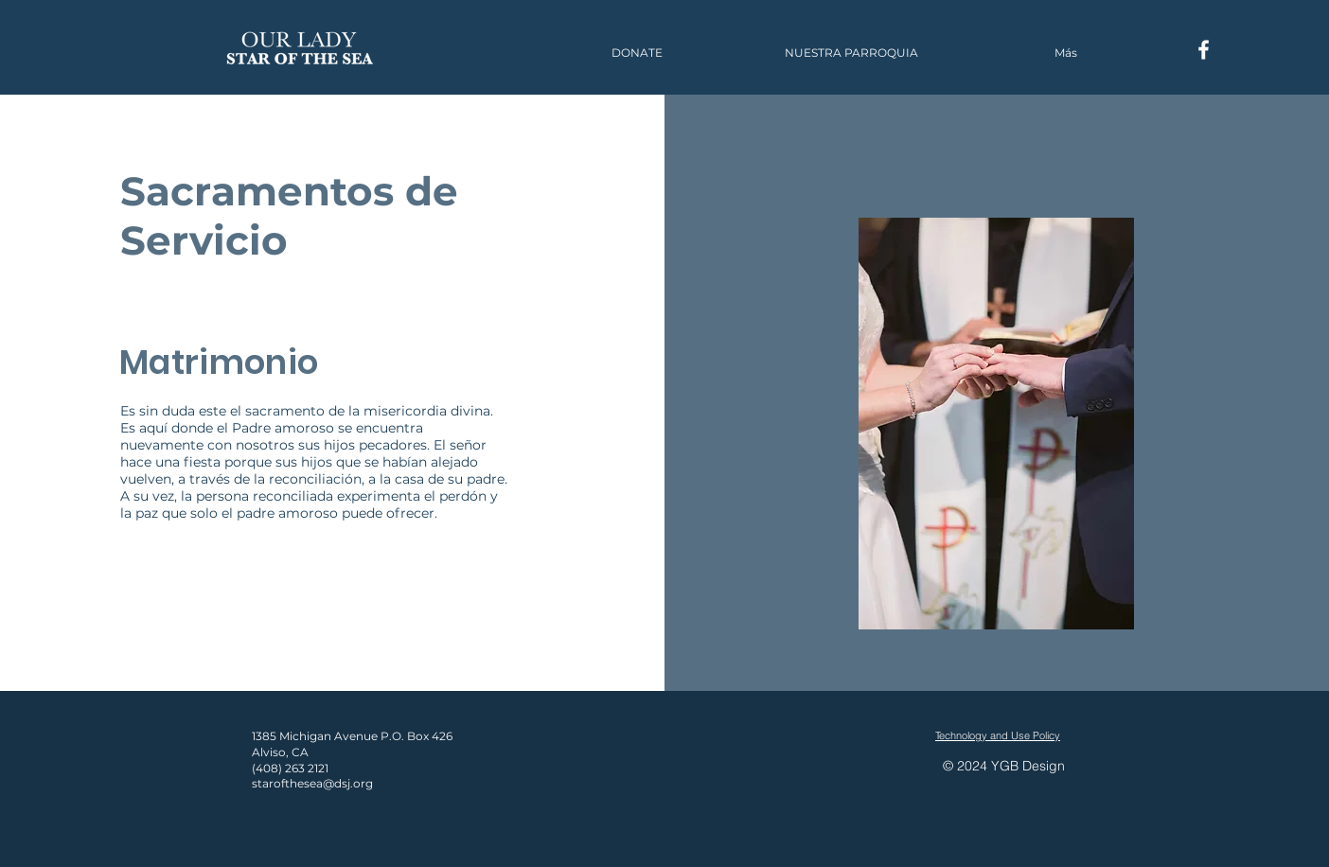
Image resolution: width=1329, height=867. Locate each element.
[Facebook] (1203, 49)
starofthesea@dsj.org (312, 783)
